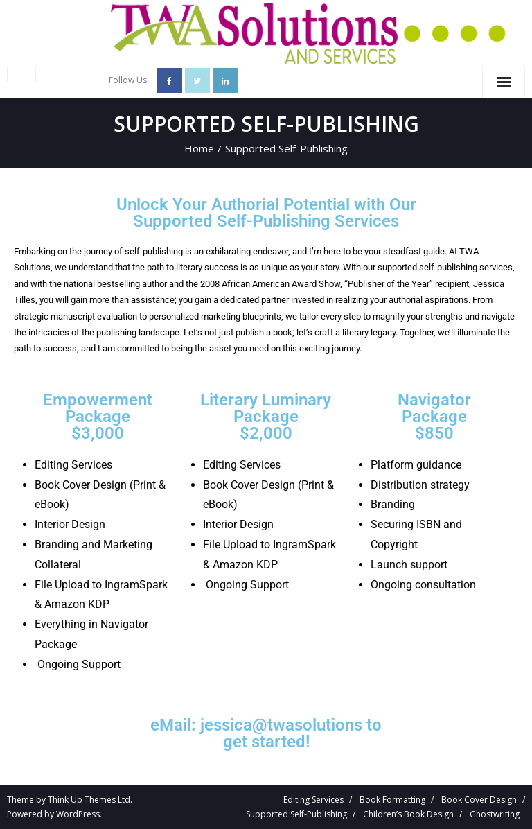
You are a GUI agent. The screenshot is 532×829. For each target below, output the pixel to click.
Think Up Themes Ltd (89, 799)
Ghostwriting (495, 814)
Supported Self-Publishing (296, 814)
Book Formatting (392, 799)
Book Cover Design (479, 799)
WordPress (78, 814)
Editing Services (313, 799)
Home (199, 148)
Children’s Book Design (408, 814)
